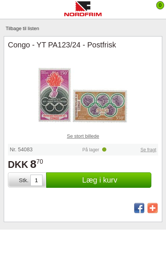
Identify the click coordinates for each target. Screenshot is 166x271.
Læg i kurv (99, 180)
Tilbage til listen (22, 28)
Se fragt (148, 149)
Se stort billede (83, 136)
